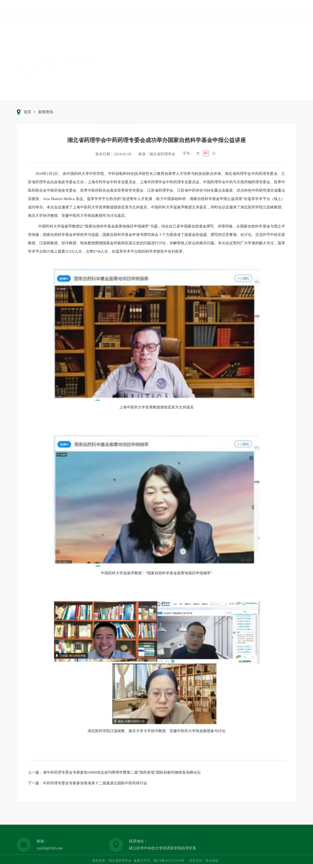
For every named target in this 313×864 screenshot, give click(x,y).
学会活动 (196, 93)
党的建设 (236, 93)
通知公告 (156, 93)
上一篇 (33, 773)
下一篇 (33, 784)
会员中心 (276, 93)
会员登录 (288, 6)
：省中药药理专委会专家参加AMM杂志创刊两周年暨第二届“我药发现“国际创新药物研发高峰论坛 (120, 773)
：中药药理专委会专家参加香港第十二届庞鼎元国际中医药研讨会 (93, 784)
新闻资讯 (116, 93)
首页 (37, 93)
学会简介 (76, 93)
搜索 (288, 27)
